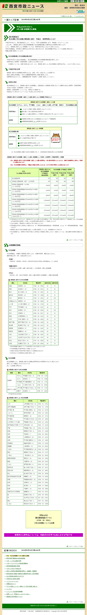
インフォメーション (12, 581)
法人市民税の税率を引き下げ (15, 576)
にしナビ (9, 589)
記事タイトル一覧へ (67, 16)
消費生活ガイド (11, 584)
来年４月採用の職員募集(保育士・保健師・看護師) (21, 571)
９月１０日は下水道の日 (13, 568)
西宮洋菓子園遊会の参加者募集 (15, 558)
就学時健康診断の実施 (13, 566)
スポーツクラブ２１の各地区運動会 (17, 563)
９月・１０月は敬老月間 (13, 561)
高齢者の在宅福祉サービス (14, 596)
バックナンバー (80, 16)
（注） (34, 121)
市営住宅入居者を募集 (13, 578)
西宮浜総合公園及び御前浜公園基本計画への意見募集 (22, 573)
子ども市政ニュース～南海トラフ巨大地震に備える (21, 586)
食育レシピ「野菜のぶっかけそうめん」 (18, 594)
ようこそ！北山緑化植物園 (14, 591)
